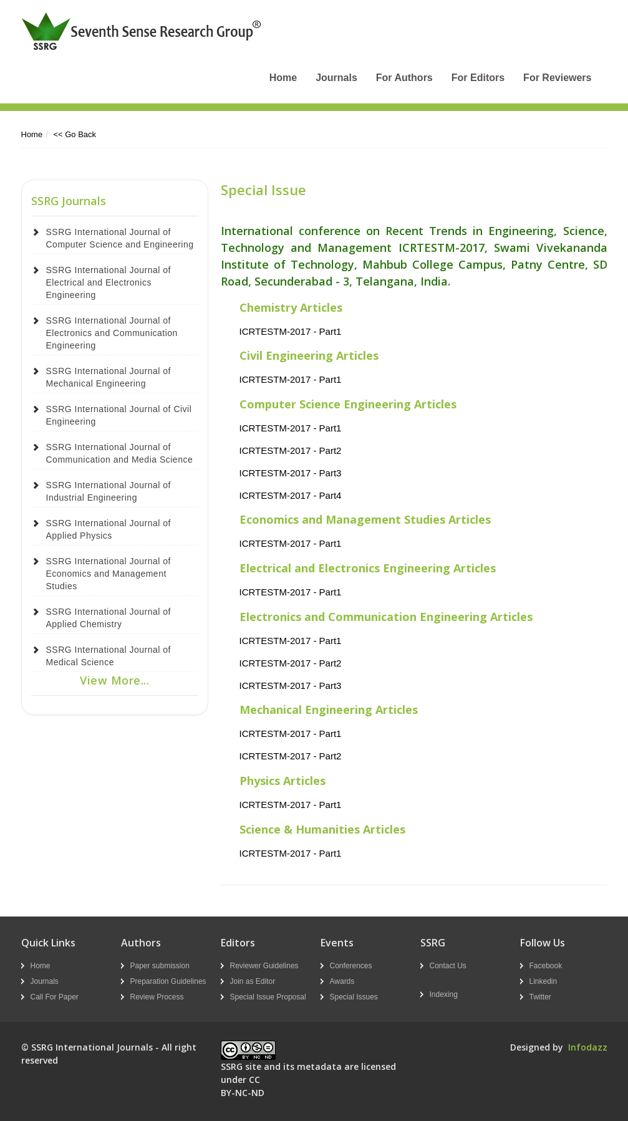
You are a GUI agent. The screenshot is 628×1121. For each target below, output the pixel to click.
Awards (342, 981)
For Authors (404, 77)
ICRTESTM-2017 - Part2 (290, 450)
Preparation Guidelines (168, 981)
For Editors (478, 77)
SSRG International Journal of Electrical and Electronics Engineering (108, 282)
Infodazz (587, 1047)
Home (283, 77)
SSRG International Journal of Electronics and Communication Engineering (112, 332)
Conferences (351, 965)
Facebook (546, 965)
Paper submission (160, 965)
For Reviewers (557, 77)
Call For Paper (55, 997)
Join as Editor (253, 981)
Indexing (444, 994)
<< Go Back (74, 134)
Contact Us (448, 965)
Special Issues (354, 997)
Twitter (540, 997)
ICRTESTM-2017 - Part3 (290, 473)
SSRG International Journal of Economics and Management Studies (108, 573)
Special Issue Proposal (268, 997)
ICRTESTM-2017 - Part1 (290, 331)
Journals (336, 77)
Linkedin (543, 981)
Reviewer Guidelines (264, 965)
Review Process (157, 997)
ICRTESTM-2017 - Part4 (290, 495)
